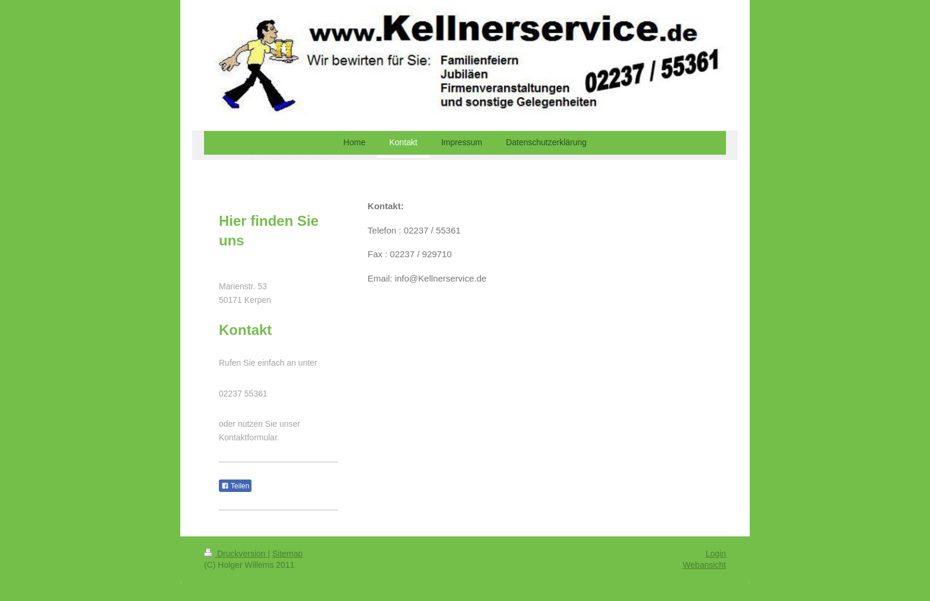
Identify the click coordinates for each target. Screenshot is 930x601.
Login (716, 553)
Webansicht (704, 565)
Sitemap (287, 553)
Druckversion (235, 553)
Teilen (235, 486)
